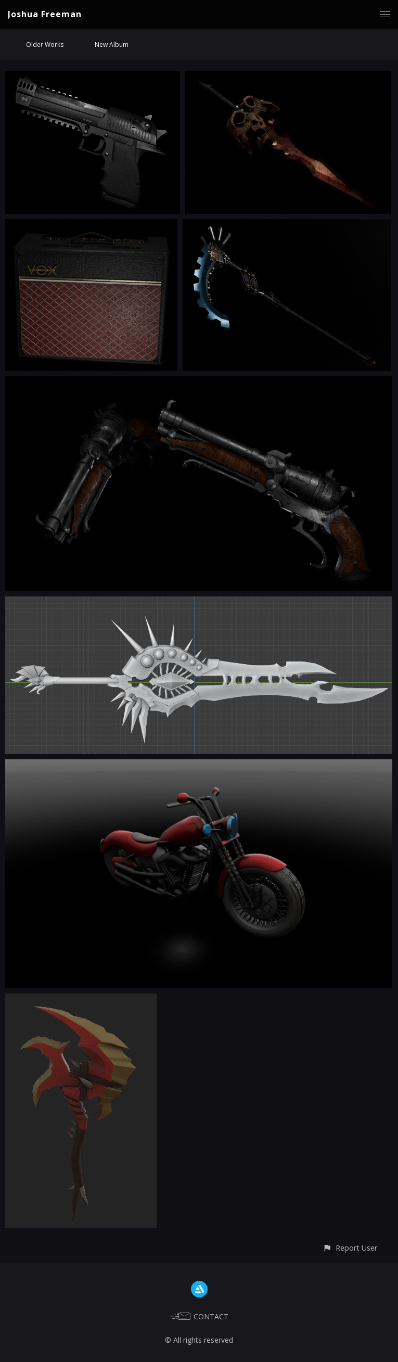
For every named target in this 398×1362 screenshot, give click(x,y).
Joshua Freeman (45, 14)
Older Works (44, 44)
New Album (112, 44)
